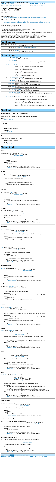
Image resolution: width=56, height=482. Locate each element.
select (13, 100)
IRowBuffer (8, 66)
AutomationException (18, 161)
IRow (10, 61)
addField (13, 58)
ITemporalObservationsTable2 (39, 17)
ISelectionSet (8, 100)
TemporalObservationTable (44, 22)
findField (13, 72)
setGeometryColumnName (17, 105)
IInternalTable (7, 17)
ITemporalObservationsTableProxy (11, 22)
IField (17, 58)
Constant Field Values (8, 124)
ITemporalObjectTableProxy (19, 21)
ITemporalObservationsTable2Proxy (33, 21)
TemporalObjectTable (33, 22)
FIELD (10, 5)
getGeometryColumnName (17, 79)
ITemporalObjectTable (15, 17)
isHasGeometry (15, 89)
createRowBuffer (15, 66)
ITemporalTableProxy (23, 22)
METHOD (19, 5)
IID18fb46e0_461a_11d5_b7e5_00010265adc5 (25, 47)
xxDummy (17, 50)
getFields (14, 76)
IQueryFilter (19, 92)
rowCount (14, 92)
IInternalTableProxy (8, 21)
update (13, 108)
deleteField (14, 69)
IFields (9, 76)
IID (15, 44)
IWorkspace (14, 101)
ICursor (9, 85)
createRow (14, 61)
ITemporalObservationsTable (26, 17)
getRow (13, 82)
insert (13, 86)
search (13, 95)
